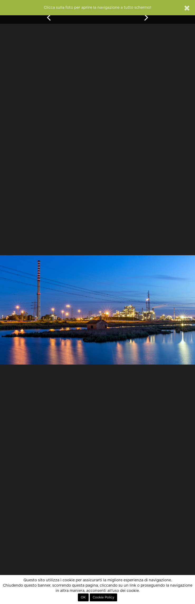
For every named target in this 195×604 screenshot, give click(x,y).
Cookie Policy (103, 597)
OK (83, 597)
